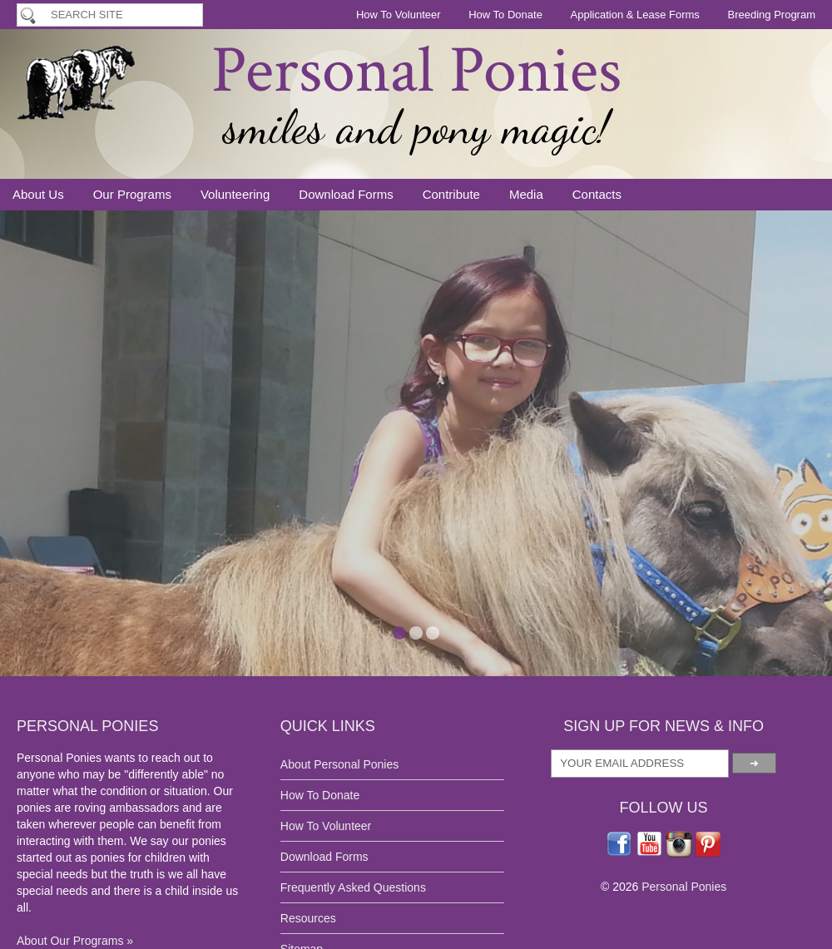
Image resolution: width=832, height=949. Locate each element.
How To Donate (505, 14)
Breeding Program (772, 14)
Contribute (451, 194)
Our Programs (132, 194)
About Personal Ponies (339, 764)
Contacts (597, 194)
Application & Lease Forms (635, 14)
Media (526, 194)
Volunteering (235, 194)
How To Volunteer (398, 14)
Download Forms (346, 194)
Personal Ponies (416, 70)
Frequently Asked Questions (353, 887)
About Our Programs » (75, 940)
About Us (38, 194)
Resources (308, 918)
